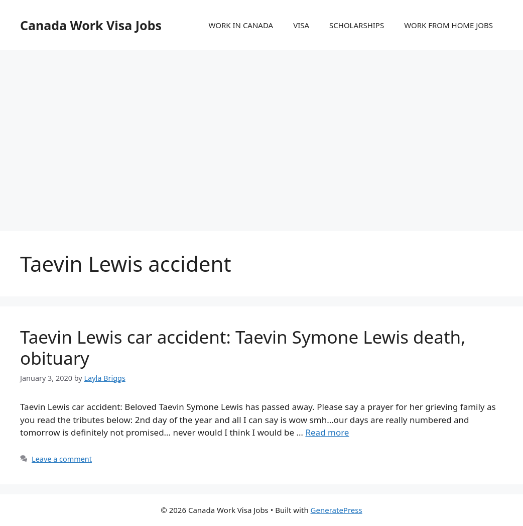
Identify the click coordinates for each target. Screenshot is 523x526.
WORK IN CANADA (240, 25)
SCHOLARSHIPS (356, 25)
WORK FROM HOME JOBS (448, 25)
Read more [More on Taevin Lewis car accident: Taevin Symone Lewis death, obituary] (327, 432)
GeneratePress (336, 510)
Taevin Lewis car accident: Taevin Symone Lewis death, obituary (243, 347)
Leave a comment (62, 459)
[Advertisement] (261, 130)
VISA (301, 25)
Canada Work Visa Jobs (91, 25)
